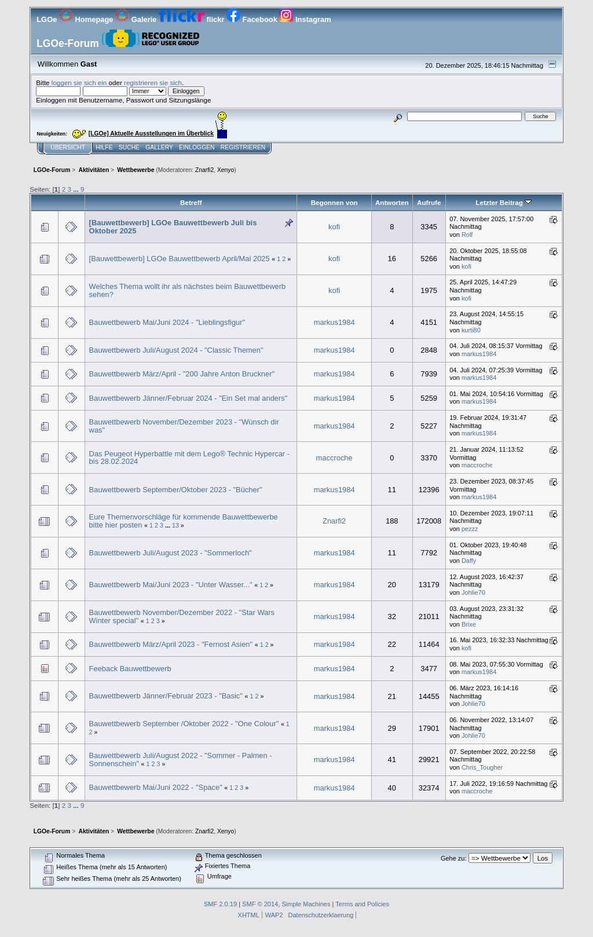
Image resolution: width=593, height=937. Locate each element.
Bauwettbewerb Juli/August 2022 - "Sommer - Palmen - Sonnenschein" (180, 759)
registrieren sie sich (153, 82)
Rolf (467, 234)
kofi (334, 226)
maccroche (334, 457)
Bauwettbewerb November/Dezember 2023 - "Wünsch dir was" (184, 426)
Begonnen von (334, 202)
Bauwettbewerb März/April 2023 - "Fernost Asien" (170, 644)
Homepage (87, 19)
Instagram (305, 19)
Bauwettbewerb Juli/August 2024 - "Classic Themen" (176, 350)
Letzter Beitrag (503, 202)
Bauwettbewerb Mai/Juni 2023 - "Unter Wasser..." (170, 584)
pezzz (470, 528)
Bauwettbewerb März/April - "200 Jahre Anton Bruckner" (182, 373)
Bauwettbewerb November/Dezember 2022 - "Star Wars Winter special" (181, 616)
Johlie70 (473, 592)
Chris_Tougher (482, 767)
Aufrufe (429, 202)
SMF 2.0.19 (220, 904)
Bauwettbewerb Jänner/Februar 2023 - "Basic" (166, 695)
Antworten (392, 202)
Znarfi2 (204, 170)
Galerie (137, 19)
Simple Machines (305, 904)
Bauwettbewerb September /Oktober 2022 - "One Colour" (184, 723)
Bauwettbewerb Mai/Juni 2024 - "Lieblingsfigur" (167, 322)
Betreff (191, 202)
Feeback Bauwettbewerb (130, 668)
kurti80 (471, 330)
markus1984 (334, 322)
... (76, 189)
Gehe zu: (454, 858)
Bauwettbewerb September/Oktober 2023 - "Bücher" (175, 489)
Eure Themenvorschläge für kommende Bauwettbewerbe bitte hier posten (183, 521)
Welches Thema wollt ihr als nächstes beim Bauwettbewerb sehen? (187, 290)
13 (175, 525)
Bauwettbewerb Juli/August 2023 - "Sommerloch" (170, 552)
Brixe (469, 624)
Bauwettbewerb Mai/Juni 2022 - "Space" (155, 787)
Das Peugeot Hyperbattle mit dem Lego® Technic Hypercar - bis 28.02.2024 (189, 457)
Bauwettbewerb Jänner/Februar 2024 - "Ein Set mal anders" (188, 398)
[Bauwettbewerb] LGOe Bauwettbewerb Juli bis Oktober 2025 (173, 226)
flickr (192, 19)
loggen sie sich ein (79, 82)
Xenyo (225, 170)
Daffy (469, 560)
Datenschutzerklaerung (321, 915)
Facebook (252, 19)
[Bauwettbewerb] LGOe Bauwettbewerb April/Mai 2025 (179, 258)
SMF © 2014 (260, 904)
